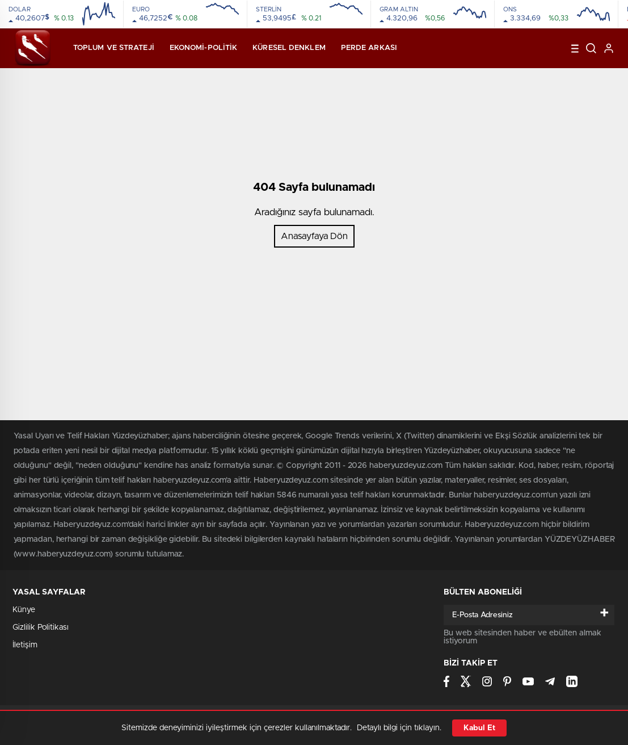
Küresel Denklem (289, 48)
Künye (23, 610)
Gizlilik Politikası (40, 627)
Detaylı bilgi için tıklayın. (399, 728)
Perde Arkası (369, 48)
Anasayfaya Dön (314, 236)
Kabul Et (479, 728)
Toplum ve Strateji (113, 48)
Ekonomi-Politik (204, 48)
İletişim (24, 645)
